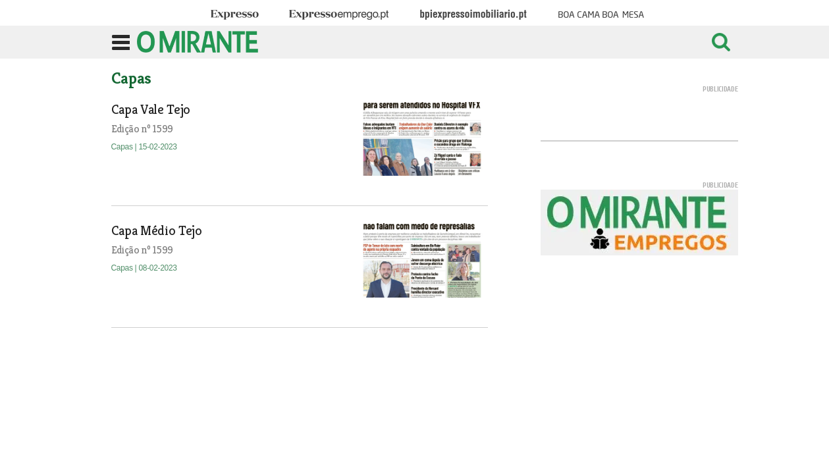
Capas (123, 146)
